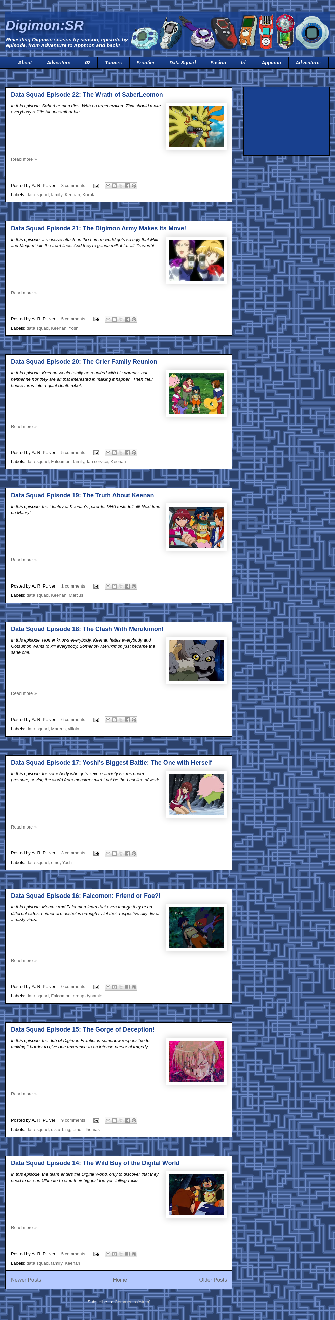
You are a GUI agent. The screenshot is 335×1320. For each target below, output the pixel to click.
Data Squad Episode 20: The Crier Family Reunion (84, 361)
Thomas (92, 1129)
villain (73, 728)
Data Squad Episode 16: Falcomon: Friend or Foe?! (86, 895)
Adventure (58, 62)
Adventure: (308, 62)
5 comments (73, 318)
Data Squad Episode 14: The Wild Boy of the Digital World (95, 1163)
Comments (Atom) (132, 1301)
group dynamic (87, 995)
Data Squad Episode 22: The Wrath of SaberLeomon (87, 94)
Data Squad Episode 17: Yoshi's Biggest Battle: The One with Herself (111, 762)
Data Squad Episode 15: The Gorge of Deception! (83, 1029)
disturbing (60, 1129)
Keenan (72, 194)
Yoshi (74, 328)
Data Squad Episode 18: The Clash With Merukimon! (87, 628)
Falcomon (60, 461)
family (56, 194)
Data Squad (182, 62)
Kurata (88, 194)
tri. (244, 62)
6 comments (73, 719)
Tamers (113, 62)
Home (120, 1280)
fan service (97, 461)
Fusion (218, 62)
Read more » (24, 159)
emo (55, 862)
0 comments (73, 986)
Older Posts (213, 1280)
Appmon (271, 62)
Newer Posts (26, 1280)
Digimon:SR (44, 25)
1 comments (73, 586)
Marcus (76, 595)
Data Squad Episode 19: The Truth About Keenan (82, 495)
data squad (38, 194)
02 (88, 62)
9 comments (73, 1120)
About (25, 62)
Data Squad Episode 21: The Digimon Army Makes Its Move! (98, 228)
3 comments (73, 185)
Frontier (146, 62)
